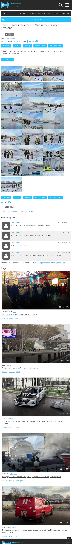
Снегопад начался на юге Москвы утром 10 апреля (20, 368)
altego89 (8, 365)
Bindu (14, 312)
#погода (12, 372)
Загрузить (36, 19)
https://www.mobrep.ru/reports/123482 (20, 211)
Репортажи (15, 13)
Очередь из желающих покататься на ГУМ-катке (19, 315)
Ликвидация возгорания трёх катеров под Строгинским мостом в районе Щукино (31, 477)
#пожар (27, 46)
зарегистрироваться (42, 263)
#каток (16, 319)
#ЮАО (17, 46)
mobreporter (9, 418)
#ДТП (17, 536)
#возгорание (40, 46)
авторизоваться (59, 263)
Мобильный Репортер (11, 5)
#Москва (6, 46)
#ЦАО (3, 319)
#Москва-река (55, 46)
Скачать (7, 59)
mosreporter (11, 39)
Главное (6, 13)
